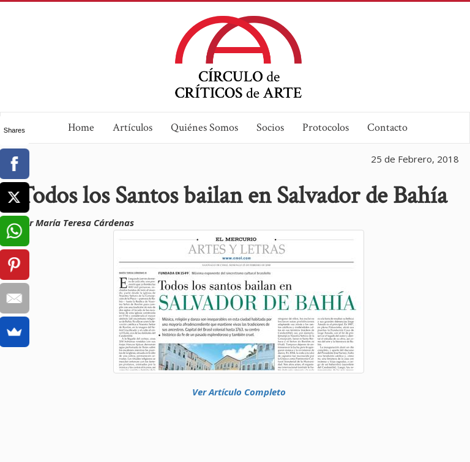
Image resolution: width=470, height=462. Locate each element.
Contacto (387, 127)
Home (81, 127)
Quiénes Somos (204, 127)
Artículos (132, 127)
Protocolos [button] (325, 127)
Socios (270, 127)
